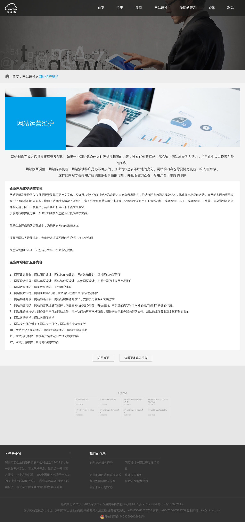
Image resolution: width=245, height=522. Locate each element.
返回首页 (103, 357)
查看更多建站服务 (135, 357)
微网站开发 (188, 7)
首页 (101, 7)
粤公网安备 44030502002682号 (122, 516)
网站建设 (161, 7)
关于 (120, 7)
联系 (230, 7)
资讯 (212, 7)
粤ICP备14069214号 (171, 504)
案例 (139, 7)
